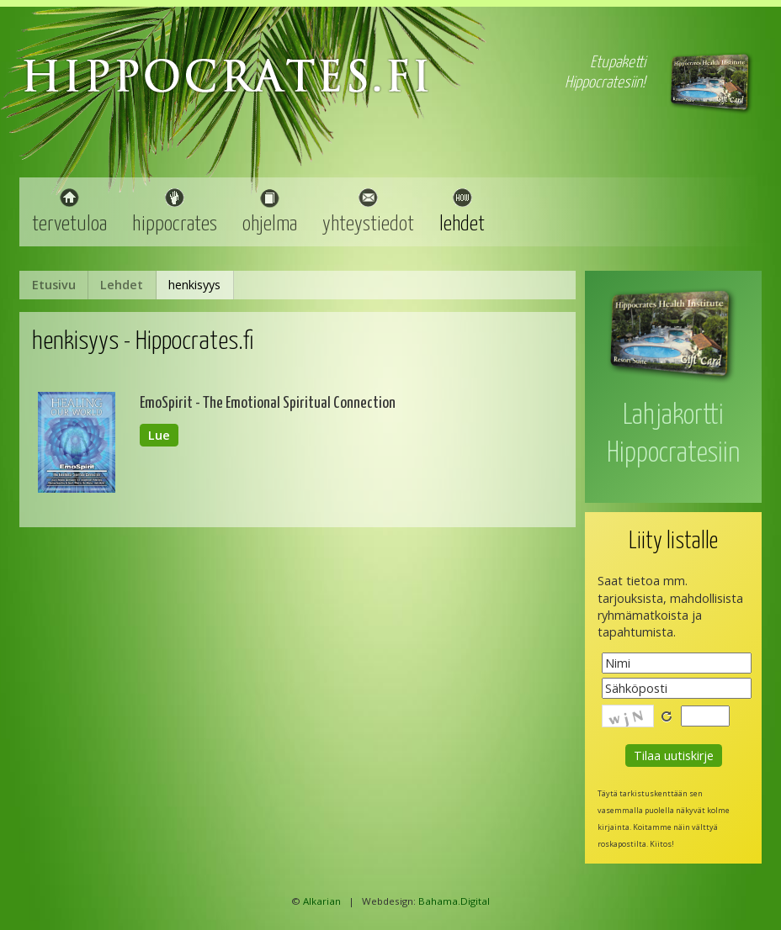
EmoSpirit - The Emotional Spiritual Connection (268, 403)
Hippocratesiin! (605, 83)
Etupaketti (618, 63)
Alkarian (322, 901)
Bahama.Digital (454, 901)
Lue (159, 435)
